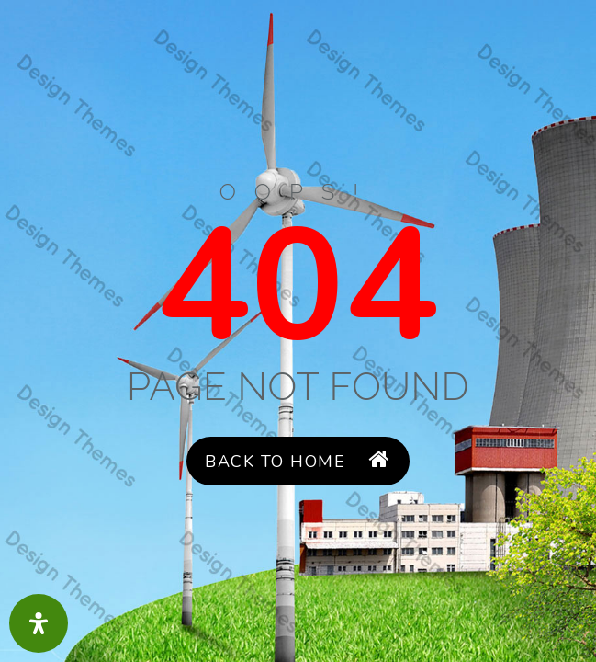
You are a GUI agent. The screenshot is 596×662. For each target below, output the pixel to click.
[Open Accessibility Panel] (38, 623)
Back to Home (297, 461)
